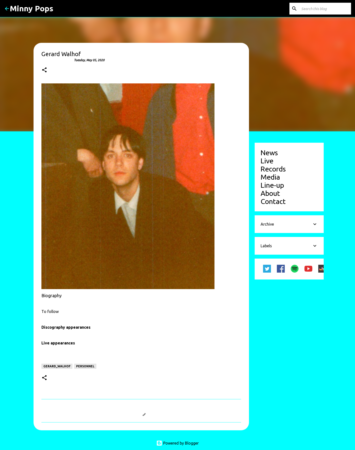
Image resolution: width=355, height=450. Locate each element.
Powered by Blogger (177, 443)
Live (267, 161)
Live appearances (58, 343)
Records (273, 169)
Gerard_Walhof (57, 366)
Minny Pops (31, 8)
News (269, 152)
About (270, 193)
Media (270, 177)
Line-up (272, 185)
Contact (273, 201)
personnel (85, 366)
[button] (44, 70)
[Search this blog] (325, 9)
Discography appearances (65, 327)
